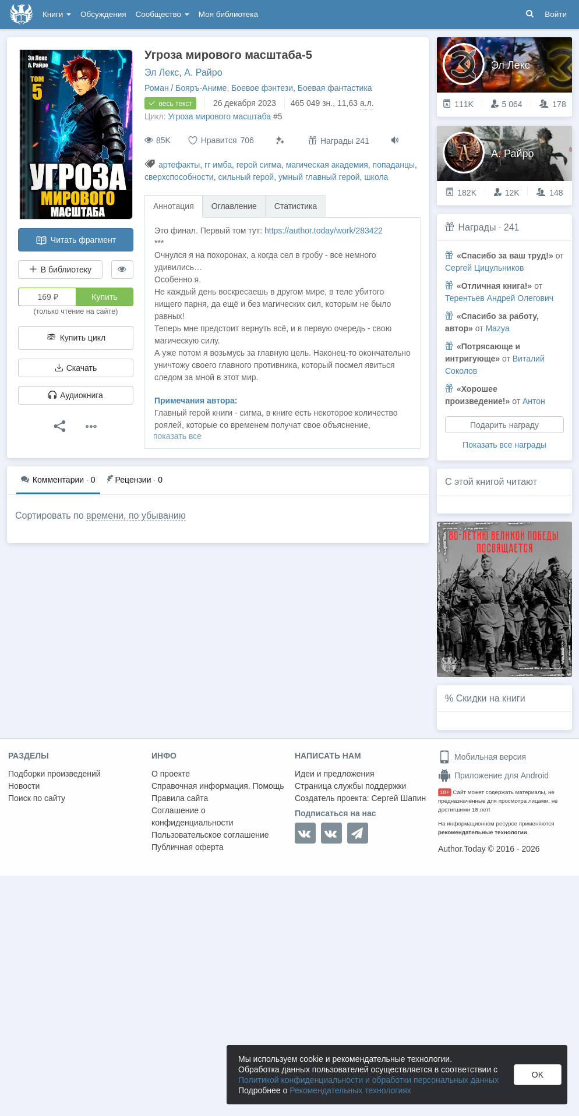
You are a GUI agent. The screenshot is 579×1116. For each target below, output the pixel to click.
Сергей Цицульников (484, 267)
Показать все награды (504, 444)
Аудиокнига (75, 395)
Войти (556, 14)
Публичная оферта (187, 847)
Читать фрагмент (76, 240)
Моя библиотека (228, 14)
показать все (177, 436)
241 (512, 227)
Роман (156, 88)
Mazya (497, 328)
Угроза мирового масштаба (219, 116)
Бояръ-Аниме (201, 88)
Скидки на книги (490, 698)
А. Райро (203, 72)
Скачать (76, 368)
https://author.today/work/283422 (323, 230)
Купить (104, 297)
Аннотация (173, 206)
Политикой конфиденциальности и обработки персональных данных (368, 1080)
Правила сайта (179, 798)
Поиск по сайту (36, 798)
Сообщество (162, 14)
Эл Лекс (161, 72)
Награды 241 (338, 141)
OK (537, 1074)
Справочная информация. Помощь (217, 786)
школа (376, 177)
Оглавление (234, 206)
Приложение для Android (493, 775)
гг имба (218, 164)
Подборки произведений (54, 773)
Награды (477, 227)
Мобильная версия (482, 756)
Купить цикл (75, 337)
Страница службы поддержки (350, 786)
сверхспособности (179, 177)
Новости (24, 786)
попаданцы (394, 164)
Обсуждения (103, 14)
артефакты (179, 164)
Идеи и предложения (335, 773)
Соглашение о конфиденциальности (192, 816)
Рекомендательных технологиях (350, 1090)
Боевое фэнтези (262, 88)
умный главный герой (319, 177)
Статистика (295, 206)
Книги (57, 14)
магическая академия (327, 164)
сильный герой (246, 177)
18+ (445, 792)
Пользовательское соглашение (210, 834)
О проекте (170, 773)
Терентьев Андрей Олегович (499, 298)
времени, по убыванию (136, 515)
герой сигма (258, 164)
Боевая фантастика (335, 88)
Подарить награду (504, 425)
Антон (533, 401)
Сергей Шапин (398, 798)
